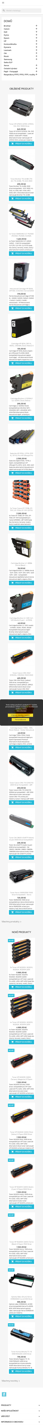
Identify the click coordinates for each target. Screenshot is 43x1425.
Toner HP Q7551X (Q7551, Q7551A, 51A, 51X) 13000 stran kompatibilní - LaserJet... (21, 126)
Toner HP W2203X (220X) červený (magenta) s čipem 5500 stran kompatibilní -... (21, 1079)
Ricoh (6, 56)
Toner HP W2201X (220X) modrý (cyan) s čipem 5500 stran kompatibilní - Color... (21, 1189)
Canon (6, 29)
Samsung (8, 59)
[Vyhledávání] (21, 10)
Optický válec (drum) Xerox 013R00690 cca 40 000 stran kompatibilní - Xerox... (22, 1299)
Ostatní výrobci (10, 68)
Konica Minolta (10, 44)
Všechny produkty (12, 921)
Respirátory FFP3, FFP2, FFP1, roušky (19, 74)
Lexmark (7, 50)
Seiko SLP (8, 62)
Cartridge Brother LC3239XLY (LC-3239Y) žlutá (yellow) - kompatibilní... (21, 400)
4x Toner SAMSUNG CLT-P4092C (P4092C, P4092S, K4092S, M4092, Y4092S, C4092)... (21, 236)
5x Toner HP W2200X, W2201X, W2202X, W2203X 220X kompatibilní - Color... (21, 969)
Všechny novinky (11, 1381)
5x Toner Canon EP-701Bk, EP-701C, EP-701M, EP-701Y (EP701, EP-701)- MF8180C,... (21, 510)
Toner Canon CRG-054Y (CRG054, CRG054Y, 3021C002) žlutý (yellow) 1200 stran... (21, 675)
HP (5, 41)
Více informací (21, 711)
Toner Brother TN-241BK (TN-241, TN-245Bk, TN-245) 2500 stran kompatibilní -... (21, 181)
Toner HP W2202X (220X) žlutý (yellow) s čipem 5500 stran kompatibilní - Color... (21, 1134)
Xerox (6, 65)
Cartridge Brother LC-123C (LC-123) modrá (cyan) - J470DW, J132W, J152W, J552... (22, 620)
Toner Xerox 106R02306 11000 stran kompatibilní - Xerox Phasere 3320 (21, 895)
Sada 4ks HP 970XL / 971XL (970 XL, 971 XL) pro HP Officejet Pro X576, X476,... (21, 455)
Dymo (6, 35)
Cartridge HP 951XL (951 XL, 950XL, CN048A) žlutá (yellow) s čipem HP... (21, 346)
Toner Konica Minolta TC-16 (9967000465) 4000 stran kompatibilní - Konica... (21, 1354)
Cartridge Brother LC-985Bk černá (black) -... (21, 564)
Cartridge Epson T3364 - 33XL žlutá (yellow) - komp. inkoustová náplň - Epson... (21, 730)
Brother (7, 26)
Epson (6, 38)
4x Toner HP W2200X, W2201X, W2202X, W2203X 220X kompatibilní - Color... (21, 1024)
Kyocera (7, 47)
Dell (5, 32)
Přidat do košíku (21, 143)
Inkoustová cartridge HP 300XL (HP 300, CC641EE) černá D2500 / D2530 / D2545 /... (21, 291)
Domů (8, 21)
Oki (5, 53)
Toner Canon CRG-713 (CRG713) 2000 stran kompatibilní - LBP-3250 (22, 785)
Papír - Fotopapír (11, 71)
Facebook (4, 1394)
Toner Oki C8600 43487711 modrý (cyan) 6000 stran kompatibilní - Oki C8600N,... (21, 840)
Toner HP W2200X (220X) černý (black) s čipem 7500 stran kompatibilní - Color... (21, 1244)
